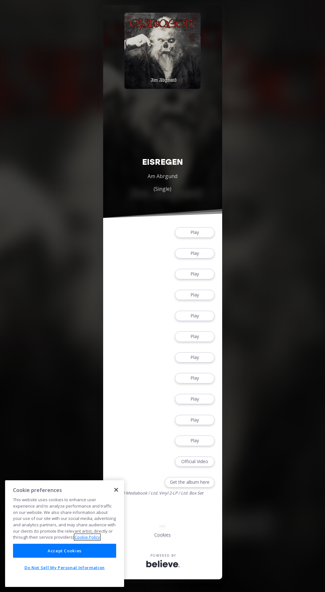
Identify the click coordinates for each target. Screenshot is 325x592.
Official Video (194, 462)
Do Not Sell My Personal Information (64, 567)
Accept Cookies (65, 551)
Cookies (162, 535)
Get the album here (189, 482)
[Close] (116, 490)
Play (194, 232)
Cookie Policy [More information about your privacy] (87, 537)
